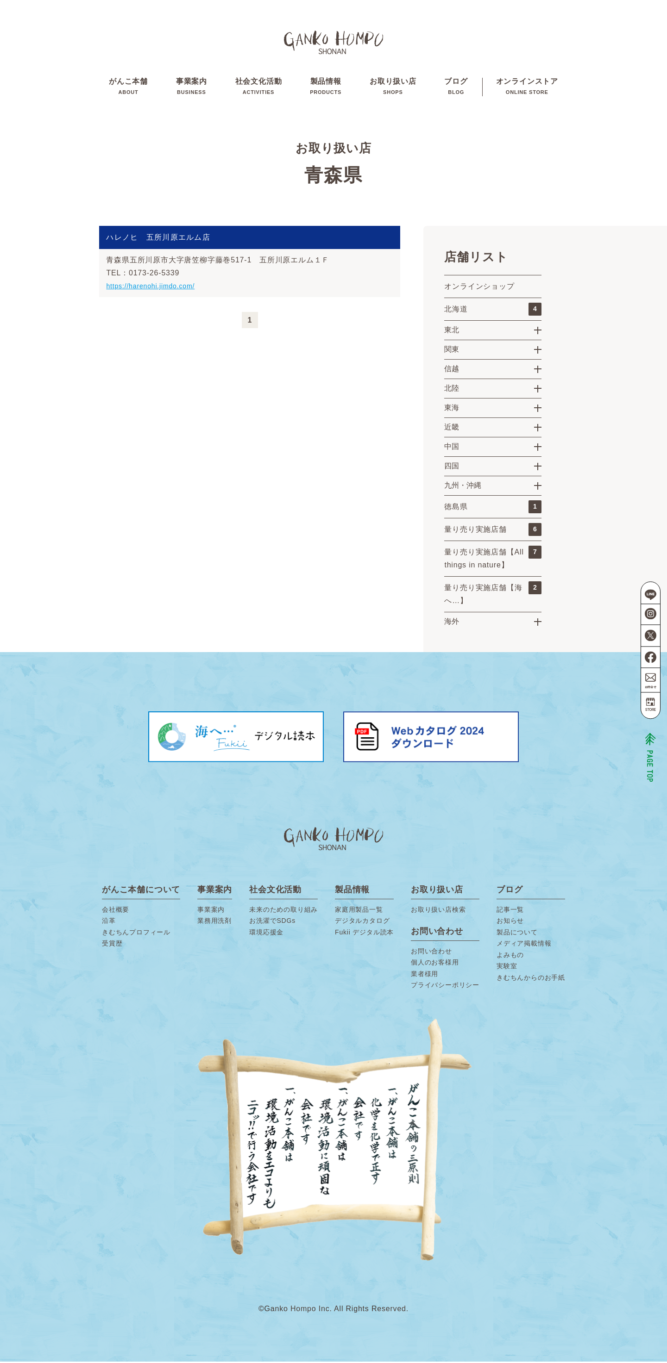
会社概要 (115, 911)
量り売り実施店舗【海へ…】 (492, 594)
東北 (451, 331)
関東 (451, 351)
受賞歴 (112, 944)
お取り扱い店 (393, 87)
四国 (451, 467)
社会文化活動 (258, 87)
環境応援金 (266, 933)
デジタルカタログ (362, 922)
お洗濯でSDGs (272, 922)
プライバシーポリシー (445, 986)
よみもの (510, 956)
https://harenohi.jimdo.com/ (155, 287)
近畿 (451, 428)
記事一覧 (510, 911)
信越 (451, 370)
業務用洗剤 (214, 922)
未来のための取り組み (283, 911)
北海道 (492, 310)
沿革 (109, 922)
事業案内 (191, 87)
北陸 (451, 389)
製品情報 (325, 87)
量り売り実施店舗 (492, 530)
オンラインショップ (479, 288)
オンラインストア (527, 87)
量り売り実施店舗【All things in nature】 (492, 558)
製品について (517, 933)
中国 (451, 448)
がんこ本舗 (128, 87)
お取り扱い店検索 (438, 911)
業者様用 (424, 975)
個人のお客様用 (435, 963)
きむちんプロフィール (136, 933)
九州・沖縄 (462, 487)
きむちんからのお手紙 (531, 979)
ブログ (455, 87)
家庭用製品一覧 (359, 911)
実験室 (507, 967)
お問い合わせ (431, 952)
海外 (451, 623)
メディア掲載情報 (524, 944)
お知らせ (510, 922)
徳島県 (492, 508)
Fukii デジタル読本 (364, 933)
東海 (451, 409)
